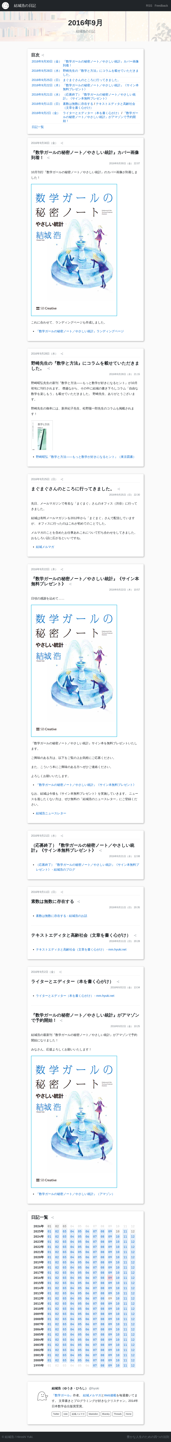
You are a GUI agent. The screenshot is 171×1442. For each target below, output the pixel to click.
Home (128, 1414)
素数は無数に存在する (78, 103)
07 (95, 1231)
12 (133, 1231)
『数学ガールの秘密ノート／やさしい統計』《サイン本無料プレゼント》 (86, 784)
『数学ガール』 (62, 1395)
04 (72, 1231)
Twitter (56, 1414)
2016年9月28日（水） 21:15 (124, 374)
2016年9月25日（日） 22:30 (124, 494)
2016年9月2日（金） (46, 113)
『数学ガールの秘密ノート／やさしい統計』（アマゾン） (75, 1194)
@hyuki (94, 1388)
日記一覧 (38, 127)
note (66, 1414)
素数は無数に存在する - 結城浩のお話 (61, 915)
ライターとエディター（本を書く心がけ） (92, 113)
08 (102, 1231)
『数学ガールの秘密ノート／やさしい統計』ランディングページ (80, 331)
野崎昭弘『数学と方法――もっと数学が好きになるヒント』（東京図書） (86, 456)
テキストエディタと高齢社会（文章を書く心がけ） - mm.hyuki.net (81, 949)
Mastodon (93, 1414)
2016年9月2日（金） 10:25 (125, 1026)
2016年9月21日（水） (47, 94)
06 (87, 1231)
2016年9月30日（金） (47, 61)
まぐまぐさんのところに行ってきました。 (92, 80)
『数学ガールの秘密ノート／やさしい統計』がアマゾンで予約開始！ (100, 117)
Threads (118, 1414)
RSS (149, 5)
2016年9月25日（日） (47, 80)
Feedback (161, 5)
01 (49, 1226)
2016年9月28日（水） (47, 70)
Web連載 (110, 1395)
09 (110, 1231)
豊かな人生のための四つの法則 (148, 1437)
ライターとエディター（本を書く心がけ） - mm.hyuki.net (75, 995)
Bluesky (106, 1414)
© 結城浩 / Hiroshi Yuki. (17, 1437)
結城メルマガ (45, 547)
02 (57, 1226)
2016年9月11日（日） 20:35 (124, 907)
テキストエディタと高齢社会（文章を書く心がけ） (81, 935)
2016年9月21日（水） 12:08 (124, 856)
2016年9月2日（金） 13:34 (125, 987)
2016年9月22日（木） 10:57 (124, 589)
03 (64, 1226)
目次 (35, 55)
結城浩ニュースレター (51, 813)
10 (117, 1231)
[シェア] (43, 55)
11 (125, 1231)
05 (80, 1231)
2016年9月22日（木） (47, 85)
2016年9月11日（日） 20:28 (124, 941)
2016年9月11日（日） (47, 103)
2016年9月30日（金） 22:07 (124, 163)
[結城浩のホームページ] (5, 5)
